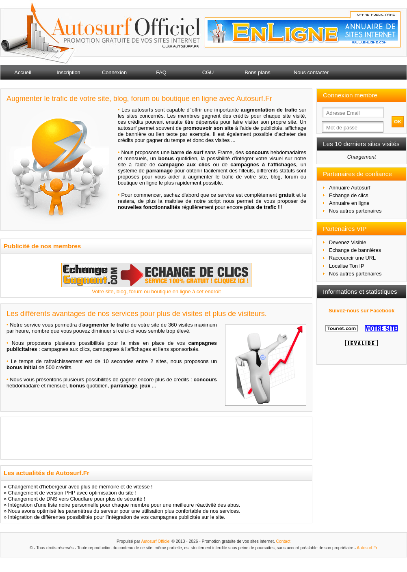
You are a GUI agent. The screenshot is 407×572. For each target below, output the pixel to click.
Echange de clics (348, 195)
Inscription (68, 72)
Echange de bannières (355, 250)
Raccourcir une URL (352, 258)
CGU (208, 72)
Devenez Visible (347, 242)
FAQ (161, 72)
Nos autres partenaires (355, 211)
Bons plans (257, 72)
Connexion (114, 72)
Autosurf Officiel (155, 541)
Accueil (22, 72)
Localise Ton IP (346, 266)
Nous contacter (311, 72)
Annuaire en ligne (349, 203)
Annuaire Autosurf (349, 188)
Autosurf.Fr (367, 548)
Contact (283, 541)
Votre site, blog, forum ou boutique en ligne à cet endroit (156, 291)
